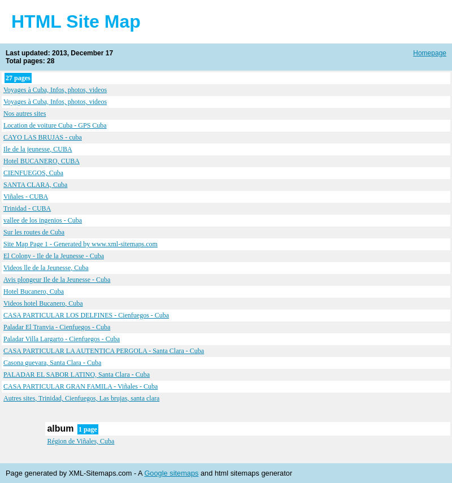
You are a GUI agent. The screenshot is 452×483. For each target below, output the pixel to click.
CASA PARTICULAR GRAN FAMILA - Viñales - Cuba (80, 386)
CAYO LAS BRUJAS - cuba (42, 137)
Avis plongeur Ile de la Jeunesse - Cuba (56, 280)
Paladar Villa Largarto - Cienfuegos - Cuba (61, 339)
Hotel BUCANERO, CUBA (41, 161)
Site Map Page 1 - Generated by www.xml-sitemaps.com (80, 244)
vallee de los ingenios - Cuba (42, 220)
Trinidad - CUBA (27, 208)
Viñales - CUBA (25, 197)
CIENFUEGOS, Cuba (33, 173)
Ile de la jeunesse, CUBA (37, 149)
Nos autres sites (24, 114)
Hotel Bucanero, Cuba (33, 291)
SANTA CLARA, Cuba (35, 185)
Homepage (429, 53)
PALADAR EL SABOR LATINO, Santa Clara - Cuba (76, 374)
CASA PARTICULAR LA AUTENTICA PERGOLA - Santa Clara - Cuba (103, 351)
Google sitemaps (171, 473)
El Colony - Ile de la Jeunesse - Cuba (53, 256)
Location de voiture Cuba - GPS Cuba (55, 125)
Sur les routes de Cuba (33, 232)
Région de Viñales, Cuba (80, 441)
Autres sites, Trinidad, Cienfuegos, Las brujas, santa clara (81, 398)
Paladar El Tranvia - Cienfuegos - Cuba (56, 327)
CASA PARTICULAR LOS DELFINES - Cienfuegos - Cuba (86, 315)
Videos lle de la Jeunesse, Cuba (46, 268)
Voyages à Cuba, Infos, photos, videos (55, 90)
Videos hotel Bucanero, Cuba (43, 303)
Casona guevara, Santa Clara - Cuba (52, 363)
